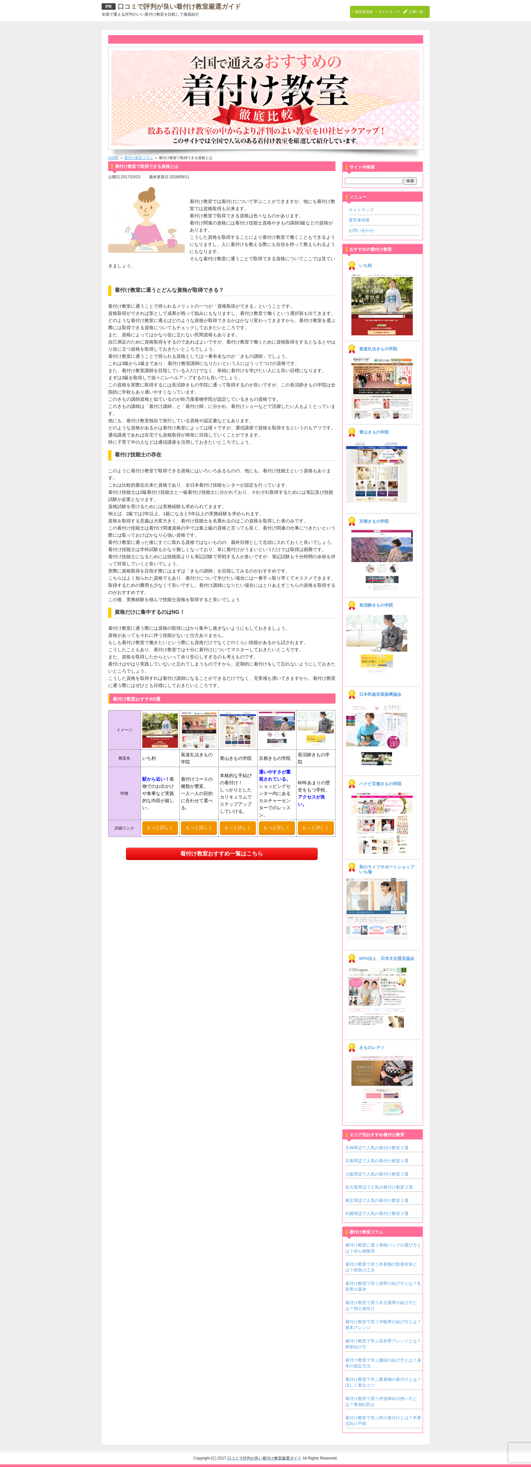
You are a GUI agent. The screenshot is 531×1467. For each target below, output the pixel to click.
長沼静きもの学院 (376, 605)
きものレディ (372, 1047)
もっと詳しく (160, 827)
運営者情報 (359, 220)
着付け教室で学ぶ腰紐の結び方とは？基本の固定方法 (383, 1363)
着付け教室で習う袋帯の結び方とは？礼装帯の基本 (383, 1286)
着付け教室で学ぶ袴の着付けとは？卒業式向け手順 (383, 1420)
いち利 (365, 265)
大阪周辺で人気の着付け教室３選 (377, 1174)
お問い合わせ (361, 230)
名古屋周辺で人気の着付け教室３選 (379, 1187)
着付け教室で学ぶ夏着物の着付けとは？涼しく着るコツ (383, 1382)
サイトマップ (361, 210)
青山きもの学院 (374, 432)
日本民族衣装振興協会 (380, 694)
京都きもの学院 (374, 521)
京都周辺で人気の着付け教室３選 (377, 1160)
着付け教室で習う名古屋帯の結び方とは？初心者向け (381, 1305)
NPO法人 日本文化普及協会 (386, 958)
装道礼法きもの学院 (378, 349)
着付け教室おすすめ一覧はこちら (221, 853)
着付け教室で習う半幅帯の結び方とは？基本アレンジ (383, 1324)
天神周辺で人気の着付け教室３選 (377, 1147)
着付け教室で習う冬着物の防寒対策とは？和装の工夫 (381, 1267)
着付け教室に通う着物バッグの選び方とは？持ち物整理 (383, 1248)
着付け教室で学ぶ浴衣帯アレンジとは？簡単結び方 (383, 1344)
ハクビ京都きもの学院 (380, 784)
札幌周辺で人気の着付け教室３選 (377, 1213)
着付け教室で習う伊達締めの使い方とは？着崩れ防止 (381, 1401)
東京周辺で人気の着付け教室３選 (377, 1200)
